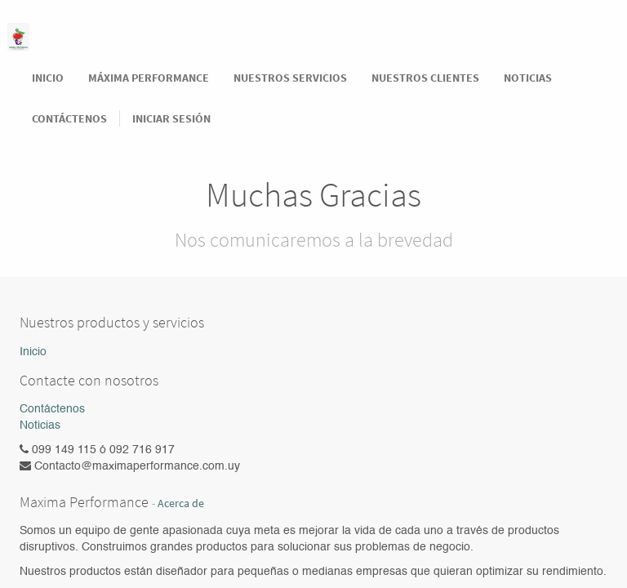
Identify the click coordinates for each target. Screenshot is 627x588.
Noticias (40, 425)
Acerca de (181, 503)
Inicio (33, 352)
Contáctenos (52, 409)
